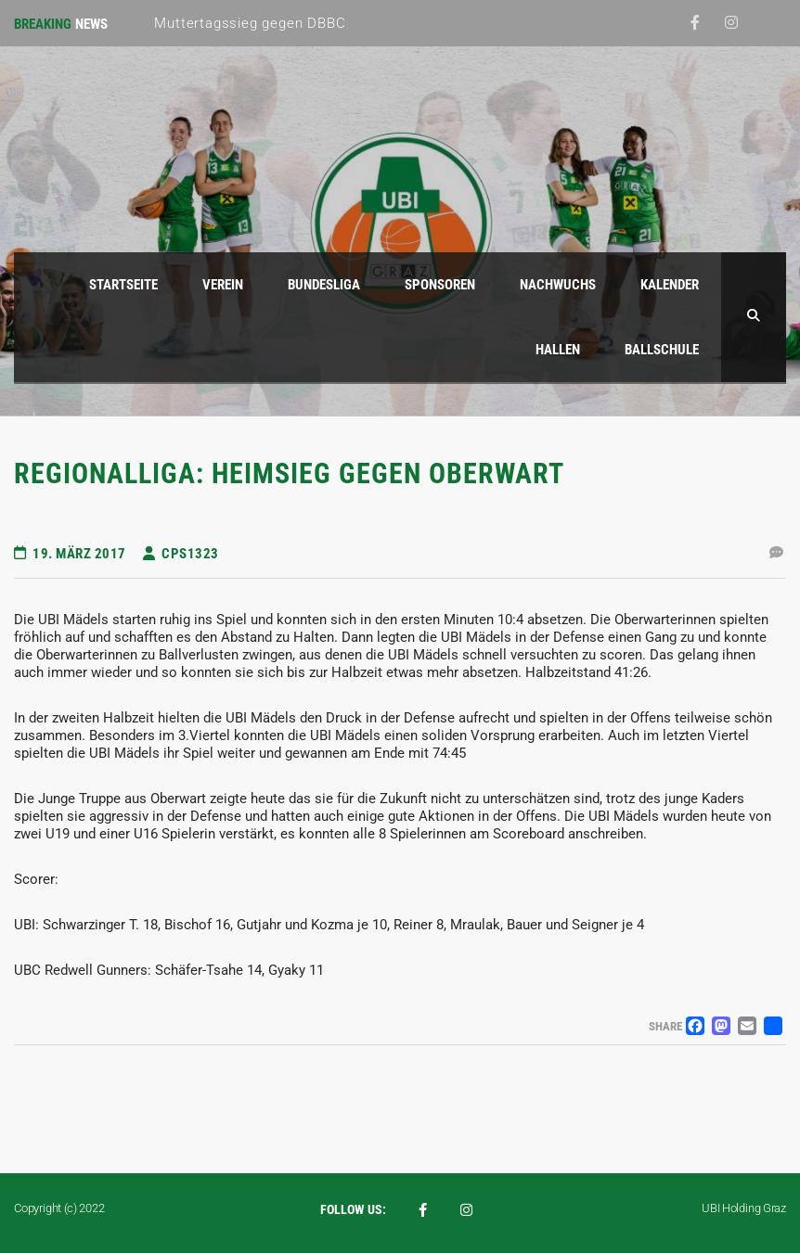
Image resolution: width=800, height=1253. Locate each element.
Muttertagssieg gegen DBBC (249, 23)
